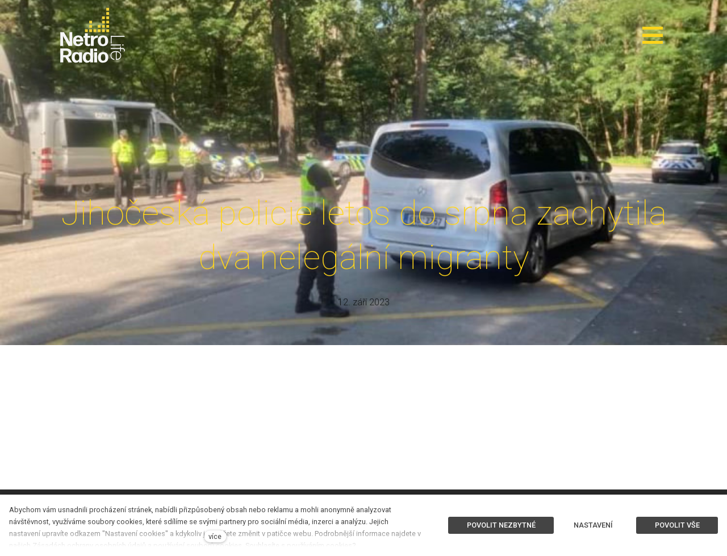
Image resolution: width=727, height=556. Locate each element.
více (215, 536)
